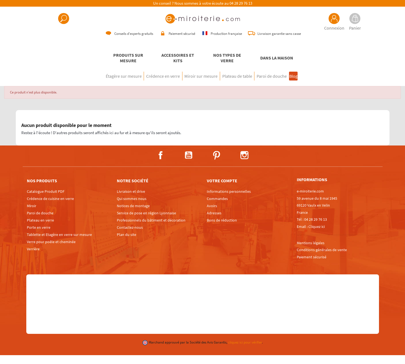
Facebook (160, 164)
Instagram (244, 164)
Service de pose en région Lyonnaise (146, 221)
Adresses (214, 221)
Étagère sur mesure (100, 85)
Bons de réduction (222, 229)
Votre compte (222, 189)
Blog (315, 85)
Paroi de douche (286, 85)
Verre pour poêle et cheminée (51, 250)
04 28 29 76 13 (240, 3)
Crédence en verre (149, 85)
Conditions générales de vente (322, 258)
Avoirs (212, 214)
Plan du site (126, 243)
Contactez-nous (130, 236)
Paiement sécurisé (311, 265)
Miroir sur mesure (196, 85)
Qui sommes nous (131, 207)
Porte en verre (38, 236)
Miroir (31, 214)
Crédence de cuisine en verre (50, 207)
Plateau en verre (40, 229)
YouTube (188, 164)
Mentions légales (310, 251)
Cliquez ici (316, 235)
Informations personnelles (229, 200)
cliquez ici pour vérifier (245, 351)
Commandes (217, 207)
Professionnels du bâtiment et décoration (151, 229)
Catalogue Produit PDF (46, 200)
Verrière (33, 257)
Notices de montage (133, 214)
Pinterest (216, 164)
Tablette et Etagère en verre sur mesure (59, 243)
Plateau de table (242, 85)
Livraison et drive (131, 200)
